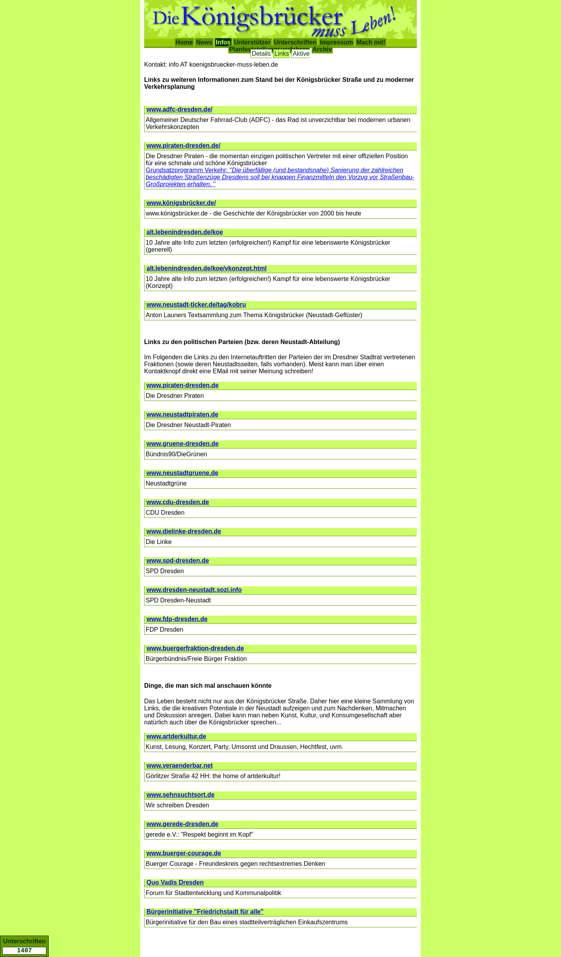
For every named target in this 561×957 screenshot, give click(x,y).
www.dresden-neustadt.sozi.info (194, 589)
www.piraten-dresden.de (182, 385)
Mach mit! (371, 42)
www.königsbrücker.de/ (181, 203)
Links (281, 53)
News (204, 42)
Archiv (322, 49)
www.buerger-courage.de (183, 853)
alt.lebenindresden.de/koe (184, 232)
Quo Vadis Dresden (175, 882)
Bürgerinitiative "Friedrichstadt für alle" (205, 911)
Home (184, 42)
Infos (223, 42)
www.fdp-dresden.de (177, 619)
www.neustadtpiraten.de (182, 414)
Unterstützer (252, 42)
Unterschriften (295, 42)
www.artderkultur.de (176, 736)
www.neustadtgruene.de (182, 473)
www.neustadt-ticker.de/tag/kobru (196, 304)
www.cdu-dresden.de (177, 502)
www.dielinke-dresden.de (183, 531)
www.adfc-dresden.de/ (179, 109)
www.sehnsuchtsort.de (180, 794)
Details (261, 53)
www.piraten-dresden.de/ (183, 145)
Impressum (336, 42)
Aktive (301, 53)
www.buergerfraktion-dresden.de (195, 648)
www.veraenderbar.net (179, 765)
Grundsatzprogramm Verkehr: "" (280, 177)
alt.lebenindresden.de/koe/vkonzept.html (206, 268)
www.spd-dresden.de (177, 560)
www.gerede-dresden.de (182, 824)
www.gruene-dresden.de (182, 443)
